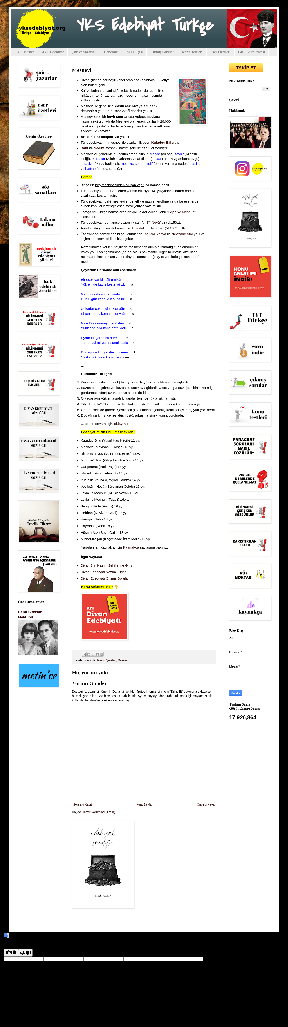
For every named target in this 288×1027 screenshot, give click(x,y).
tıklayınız (121, 424)
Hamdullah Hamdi (145, 228)
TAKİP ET (246, 67)
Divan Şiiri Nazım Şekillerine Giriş (106, 565)
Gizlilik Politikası (251, 52)
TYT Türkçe (24, 52)
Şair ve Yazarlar (83, 52)
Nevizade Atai (182, 234)
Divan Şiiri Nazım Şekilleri (100, 660)
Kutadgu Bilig (162, 142)
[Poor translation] (25, 953)
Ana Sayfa (144, 804)
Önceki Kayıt (206, 804)
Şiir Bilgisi (135, 52)
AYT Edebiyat (53, 52)
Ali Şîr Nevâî (151, 222)
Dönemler (111, 52)
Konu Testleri (192, 52)
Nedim (99, 148)
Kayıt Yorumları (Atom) (99, 812)
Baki (84, 148)
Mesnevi (123, 660)
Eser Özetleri (220, 52)
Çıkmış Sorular (162, 52)
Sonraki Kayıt (82, 804)
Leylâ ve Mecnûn (181, 212)
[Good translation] (11, 953)
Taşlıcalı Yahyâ (154, 234)
